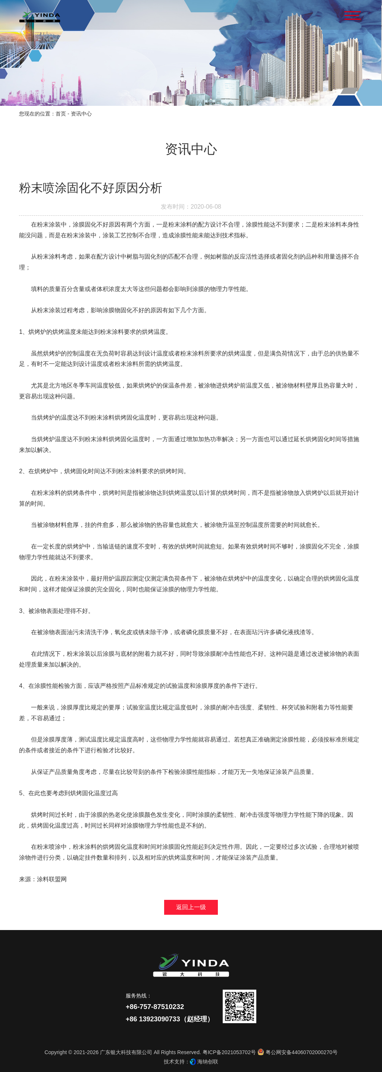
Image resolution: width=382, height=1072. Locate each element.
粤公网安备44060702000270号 (297, 1052)
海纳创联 (207, 1062)
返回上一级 (191, 907)
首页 (61, 114)
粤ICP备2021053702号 (229, 1052)
